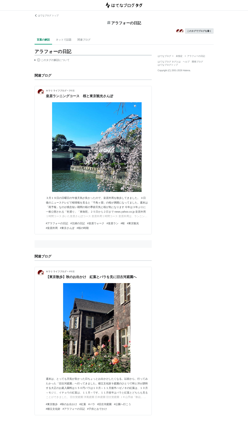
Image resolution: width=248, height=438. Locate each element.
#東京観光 (133, 223)
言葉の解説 (43, 39)
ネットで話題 (63, 39)
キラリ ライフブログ (56, 90)
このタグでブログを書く (199, 31)
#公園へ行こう (122, 404)
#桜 (123, 223)
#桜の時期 (83, 227)
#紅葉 (82, 404)
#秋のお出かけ (68, 404)
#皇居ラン (112, 223)
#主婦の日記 (77, 223)
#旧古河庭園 (104, 404)
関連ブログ (84, 39)
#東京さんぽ (67, 227)
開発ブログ (197, 61)
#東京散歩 (52, 404)
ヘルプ (186, 61)
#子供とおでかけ (97, 408)
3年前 (72, 90)
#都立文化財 (53, 408)
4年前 (72, 271)
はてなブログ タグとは (169, 61)
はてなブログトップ (168, 65)
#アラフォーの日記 (57, 223)
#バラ (91, 404)
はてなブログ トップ (47, 15)
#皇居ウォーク (95, 223)
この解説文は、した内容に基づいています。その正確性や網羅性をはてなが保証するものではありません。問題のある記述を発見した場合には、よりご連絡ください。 (52, 60)
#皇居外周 (52, 227)
